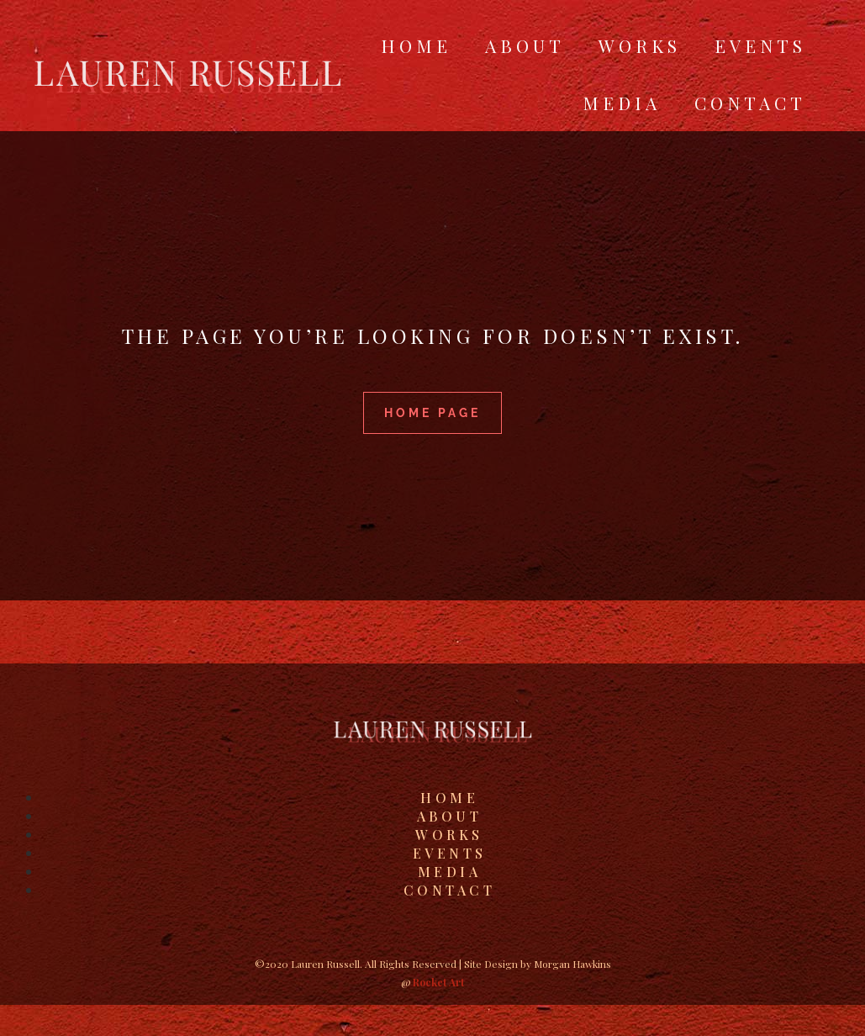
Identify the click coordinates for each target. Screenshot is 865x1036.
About (525, 45)
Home (416, 45)
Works (640, 45)
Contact (750, 102)
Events (760, 45)
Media (622, 102)
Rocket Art (438, 982)
